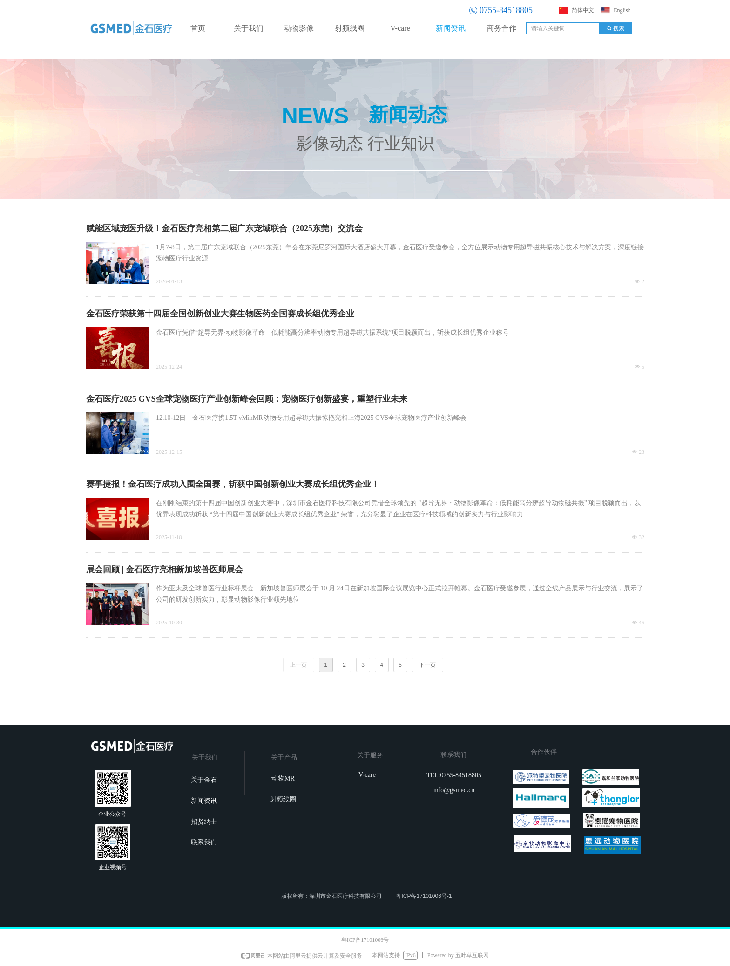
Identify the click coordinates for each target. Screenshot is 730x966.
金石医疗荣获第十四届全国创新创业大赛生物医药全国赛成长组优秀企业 (220, 313)
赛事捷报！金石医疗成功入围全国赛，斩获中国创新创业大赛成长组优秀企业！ (232, 484)
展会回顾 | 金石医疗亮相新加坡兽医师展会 (164, 569)
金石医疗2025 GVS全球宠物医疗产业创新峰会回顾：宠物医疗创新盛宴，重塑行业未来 (246, 399)
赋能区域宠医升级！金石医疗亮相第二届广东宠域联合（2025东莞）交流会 (224, 228)
